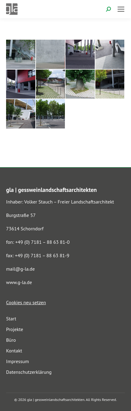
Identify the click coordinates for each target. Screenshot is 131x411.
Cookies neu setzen (26, 302)
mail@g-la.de (20, 269)
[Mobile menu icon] (121, 9)
